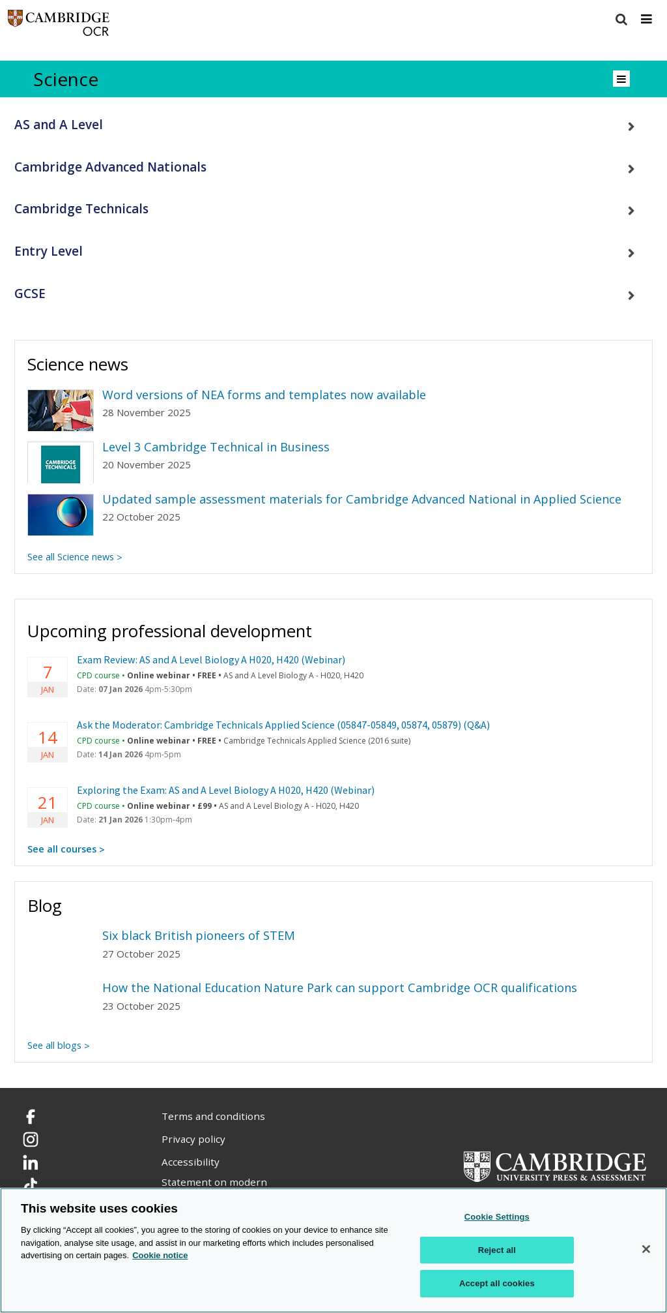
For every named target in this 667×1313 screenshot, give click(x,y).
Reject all (497, 1251)
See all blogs (54, 1045)
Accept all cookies (497, 1284)
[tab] (333, 125)
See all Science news (70, 557)
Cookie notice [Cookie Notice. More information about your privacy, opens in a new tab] (160, 1256)
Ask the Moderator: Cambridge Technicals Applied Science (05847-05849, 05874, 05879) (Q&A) (283, 724)
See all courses (61, 849)
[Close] (646, 1249)
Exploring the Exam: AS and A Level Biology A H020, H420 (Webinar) (226, 789)
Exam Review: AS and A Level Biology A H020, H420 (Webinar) (211, 659)
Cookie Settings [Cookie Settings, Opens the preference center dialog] (497, 1217)
